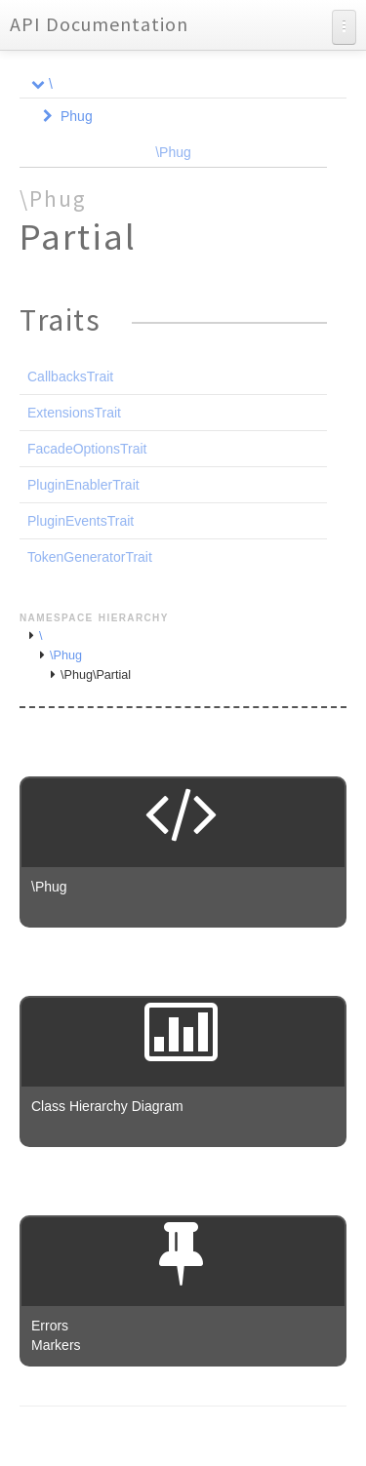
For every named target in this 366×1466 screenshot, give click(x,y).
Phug (77, 116)
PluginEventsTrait (80, 521)
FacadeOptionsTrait (86, 448)
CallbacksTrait (70, 376)
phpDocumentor (254, 1437)
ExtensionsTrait (74, 412)
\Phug (173, 152)
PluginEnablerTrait (83, 485)
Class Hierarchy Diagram (107, 1106)
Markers (56, 1345)
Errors (49, 1325)
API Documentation (99, 24)
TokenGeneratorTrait (89, 557)
